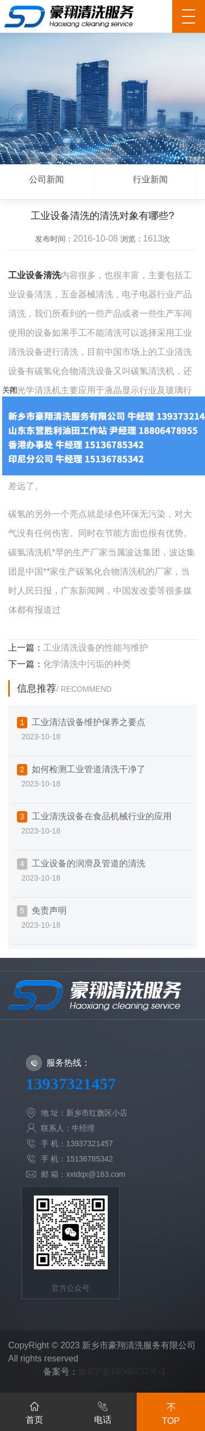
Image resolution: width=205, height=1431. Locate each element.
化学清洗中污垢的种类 (87, 664)
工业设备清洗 (34, 275)
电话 (103, 1410)
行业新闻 (150, 179)
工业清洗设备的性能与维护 (95, 647)
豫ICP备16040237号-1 (122, 1371)
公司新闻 (46, 179)
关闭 (9, 390)
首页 (34, 1410)
